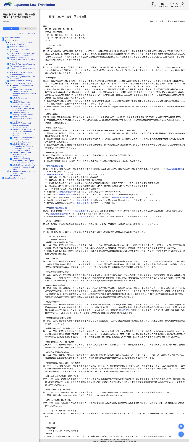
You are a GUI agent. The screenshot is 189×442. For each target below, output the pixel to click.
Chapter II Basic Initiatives (20, 83)
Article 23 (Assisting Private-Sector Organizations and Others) (24, 167)
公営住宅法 (125, 310)
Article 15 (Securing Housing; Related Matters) (22, 113)
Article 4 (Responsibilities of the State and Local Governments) (23, 54)
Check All (21, 33)
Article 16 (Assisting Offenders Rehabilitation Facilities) (22, 119)
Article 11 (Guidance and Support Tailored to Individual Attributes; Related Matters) (24, 92)
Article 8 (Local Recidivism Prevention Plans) (21, 73)
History (28, 28)
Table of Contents (12, 38)
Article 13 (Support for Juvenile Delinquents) (21, 103)
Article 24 (16, 175)
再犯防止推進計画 (55, 166)
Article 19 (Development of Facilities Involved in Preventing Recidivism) (23, 140)
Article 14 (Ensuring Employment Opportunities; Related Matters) (23, 108)
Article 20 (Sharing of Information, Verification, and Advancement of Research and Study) (22, 147)
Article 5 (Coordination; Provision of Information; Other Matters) (22, 60)
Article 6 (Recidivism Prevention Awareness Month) (23, 65)
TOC (11, 28)
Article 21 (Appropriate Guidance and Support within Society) (21, 154)
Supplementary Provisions (15, 178)
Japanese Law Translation (29, 4)
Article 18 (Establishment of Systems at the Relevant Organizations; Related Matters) (23, 132)
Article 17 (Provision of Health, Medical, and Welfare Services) (21, 125)
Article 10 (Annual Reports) (21, 81)
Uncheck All (32, 33)
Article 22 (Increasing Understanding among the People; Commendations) (23, 161)
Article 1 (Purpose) (17, 44)
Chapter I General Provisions (21, 42)
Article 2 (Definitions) (18, 47)
